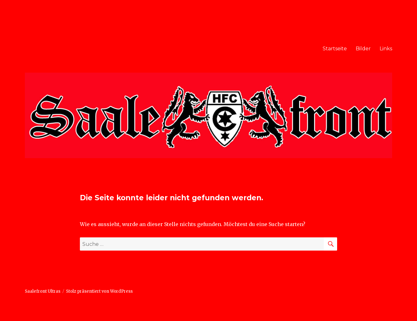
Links (386, 49)
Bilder (363, 49)
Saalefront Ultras (42, 291)
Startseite (335, 49)
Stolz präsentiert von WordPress (99, 291)
